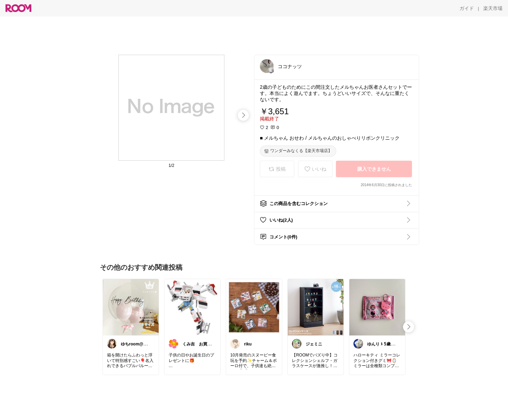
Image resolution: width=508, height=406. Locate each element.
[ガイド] (466, 8)
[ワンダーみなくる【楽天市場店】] (298, 151)
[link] (131, 307)
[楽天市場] (492, 8)
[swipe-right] (243, 115)
